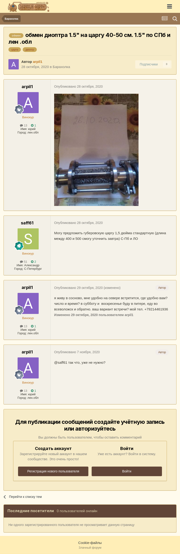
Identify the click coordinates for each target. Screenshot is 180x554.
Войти (126, 471)
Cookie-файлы (90, 543)
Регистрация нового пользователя (53, 471)
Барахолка (61, 67)
